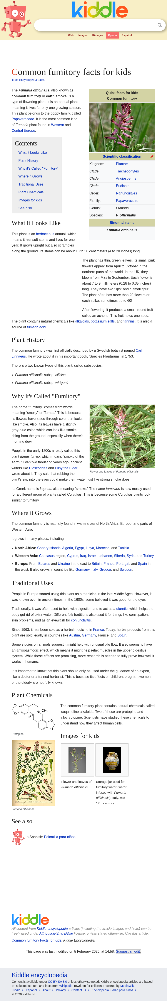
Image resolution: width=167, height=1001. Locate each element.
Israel (92, 556)
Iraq (83, 556)
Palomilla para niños (59, 837)
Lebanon (105, 556)
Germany (82, 569)
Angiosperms (126, 178)
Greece (105, 569)
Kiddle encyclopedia (52, 928)
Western (57, 125)
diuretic (122, 609)
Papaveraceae (127, 201)
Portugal (122, 563)
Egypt (79, 548)
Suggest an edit (128, 951)
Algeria (67, 548)
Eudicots (122, 186)
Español (127, 35)
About (46, 990)
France (109, 563)
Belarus (44, 563)
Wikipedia (66, 985)
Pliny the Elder (66, 468)
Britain (97, 563)
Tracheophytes (127, 171)
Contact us (79, 990)
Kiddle (16, 990)
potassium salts (103, 321)
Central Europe (23, 130)
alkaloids (82, 321)
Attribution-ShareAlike (56, 933)
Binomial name (122, 223)
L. (122, 235)
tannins (129, 321)
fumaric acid (36, 327)
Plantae (122, 164)
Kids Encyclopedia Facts (28, 79)
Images (82, 35)
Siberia (119, 556)
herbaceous (45, 234)
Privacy (61, 990)
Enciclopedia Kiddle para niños (112, 990)
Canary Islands (48, 548)
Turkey (148, 556)
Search (159, 25)
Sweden (126, 569)
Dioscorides (38, 468)
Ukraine (64, 563)
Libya (90, 548)
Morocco (102, 548)
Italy (95, 569)
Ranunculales (126, 193)
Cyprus (72, 556)
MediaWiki (127, 985)
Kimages (97, 35)
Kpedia (112, 35)
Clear (150, 25)
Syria (131, 556)
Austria (74, 635)
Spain (142, 563)
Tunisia (123, 548)
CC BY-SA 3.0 (57, 981)
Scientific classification (122, 156)
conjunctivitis (81, 620)
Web (70, 35)
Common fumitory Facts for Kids (37, 940)
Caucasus (47, 556)
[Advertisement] (83, 52)
